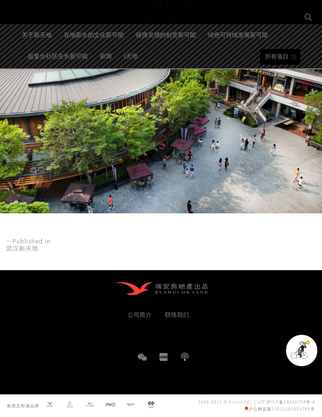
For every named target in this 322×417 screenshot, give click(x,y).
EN (309, 49)
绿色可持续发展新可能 (238, 60)
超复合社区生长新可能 (58, 81)
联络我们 (177, 314)
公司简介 (140, 314)
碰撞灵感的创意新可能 (166, 60)
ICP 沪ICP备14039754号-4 (286, 402)
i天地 (131, 81)
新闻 (106, 81)
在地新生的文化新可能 (94, 60)
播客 (185, 357)
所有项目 (277, 82)
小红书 (163, 357)
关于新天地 (37, 60)
